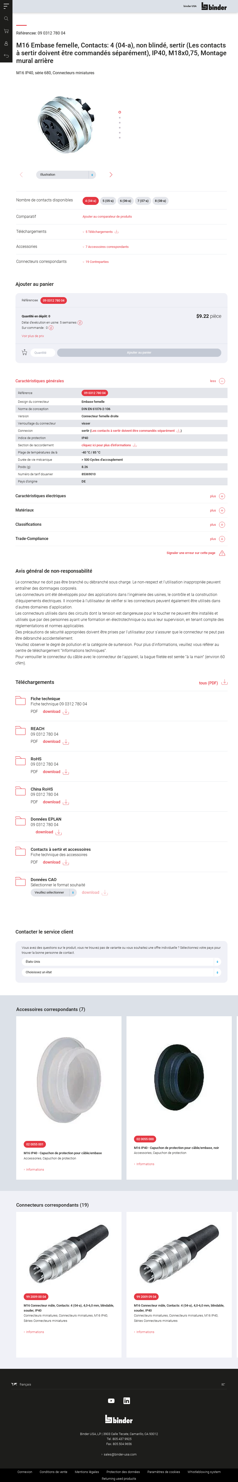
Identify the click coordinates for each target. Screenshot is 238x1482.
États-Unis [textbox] (33, 962)
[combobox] (66, 175)
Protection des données (123, 1472)
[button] (6, 6)
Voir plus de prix (33, 336)
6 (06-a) (125, 201)
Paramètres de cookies (163, 1472)
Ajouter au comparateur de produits (107, 216)
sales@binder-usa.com (120, 1454)
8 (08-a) (160, 201)
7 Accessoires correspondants (107, 247)
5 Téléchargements (102, 231)
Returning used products (119, 1479)
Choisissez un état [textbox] (39, 972)
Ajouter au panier (139, 352)
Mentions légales (87, 1472)
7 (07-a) (143, 201)
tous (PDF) (208, 683)
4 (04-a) (90, 201)
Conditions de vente (53, 1472)
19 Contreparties (97, 262)
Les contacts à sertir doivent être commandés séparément (133, 430)
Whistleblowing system (204, 1472)
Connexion (24, 1472)
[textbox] (64, 174)
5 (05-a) (108, 201)
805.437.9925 (122, 1439)
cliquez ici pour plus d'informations (106, 445)
